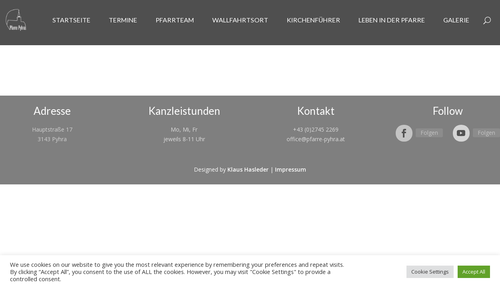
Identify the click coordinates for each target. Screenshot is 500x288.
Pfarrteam (174, 20)
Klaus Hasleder (248, 169)
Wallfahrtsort (240, 20)
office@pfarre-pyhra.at (316, 139)
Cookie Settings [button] (430, 271)
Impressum (290, 169)
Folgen (429, 132)
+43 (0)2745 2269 (316, 129)
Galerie (456, 20)
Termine (123, 20)
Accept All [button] (473, 271)
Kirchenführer (313, 20)
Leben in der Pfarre (392, 20)
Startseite (71, 20)
